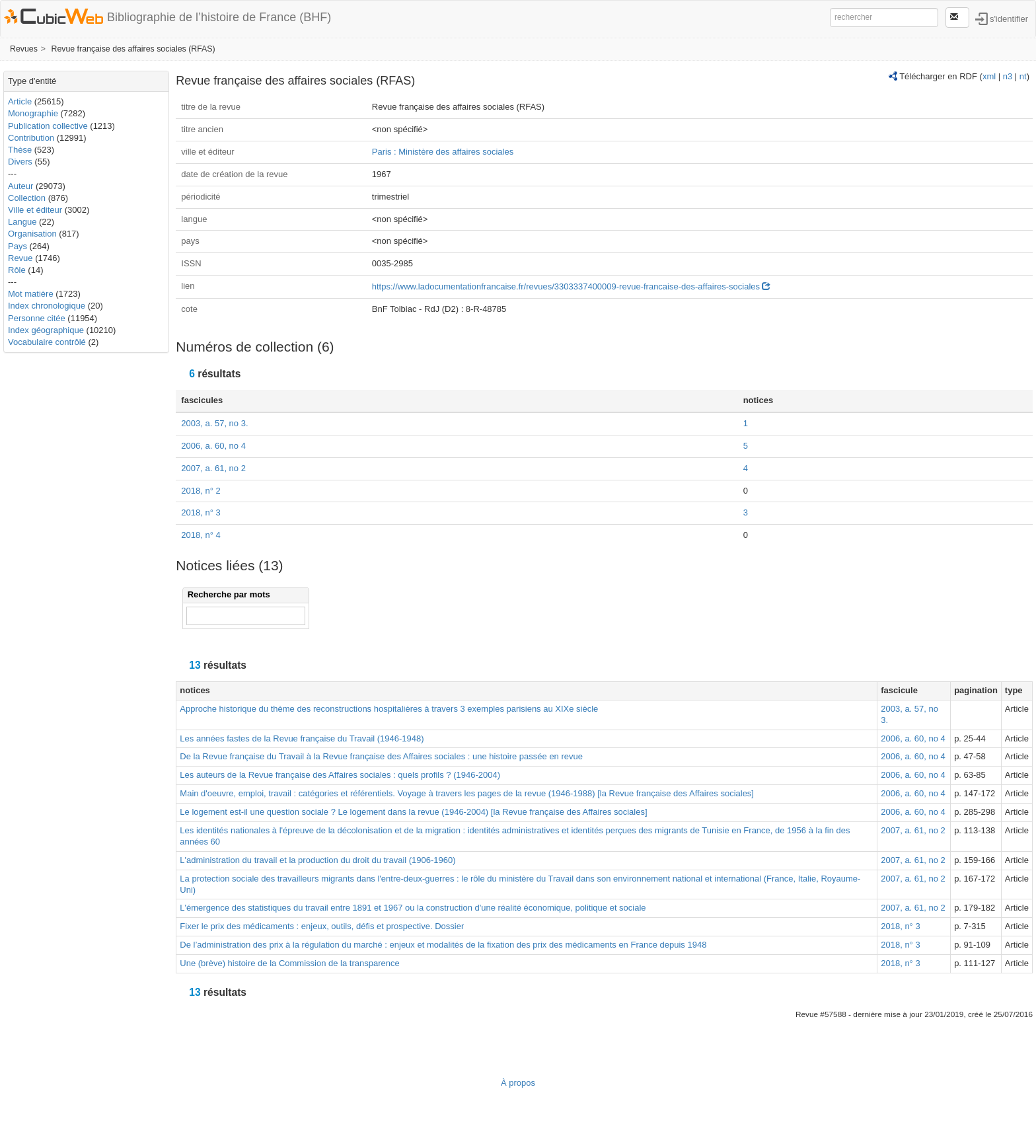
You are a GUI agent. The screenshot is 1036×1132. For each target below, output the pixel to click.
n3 (1007, 76)
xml (989, 76)
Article (20, 101)
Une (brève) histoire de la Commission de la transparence (289, 963)
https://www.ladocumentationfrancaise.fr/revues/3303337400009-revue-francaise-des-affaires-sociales (571, 286)
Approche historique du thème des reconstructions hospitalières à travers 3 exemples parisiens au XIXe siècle (389, 709)
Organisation (32, 234)
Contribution (31, 138)
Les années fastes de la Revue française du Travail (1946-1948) (302, 738)
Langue (22, 222)
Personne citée (36, 318)
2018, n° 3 (200, 512)
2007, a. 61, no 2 (213, 468)
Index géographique (46, 330)
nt (1023, 76)
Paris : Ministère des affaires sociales (442, 152)
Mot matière (31, 294)
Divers (20, 162)
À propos (518, 1083)
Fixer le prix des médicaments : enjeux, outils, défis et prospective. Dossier (322, 926)
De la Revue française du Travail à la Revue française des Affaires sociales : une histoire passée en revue (381, 756)
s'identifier (1009, 18)
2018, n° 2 (200, 491)
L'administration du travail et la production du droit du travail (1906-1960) (317, 860)
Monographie (33, 113)
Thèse (20, 150)
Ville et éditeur (36, 210)
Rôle (17, 270)
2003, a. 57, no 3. (214, 423)
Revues (24, 49)
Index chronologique (46, 306)
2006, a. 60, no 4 (213, 446)
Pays (17, 246)
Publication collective (48, 126)
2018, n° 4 (200, 535)
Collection (27, 198)
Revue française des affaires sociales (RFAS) (133, 49)
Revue (20, 258)
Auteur (20, 186)
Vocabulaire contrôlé (47, 342)
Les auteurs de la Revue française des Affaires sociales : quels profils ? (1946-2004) (340, 775)
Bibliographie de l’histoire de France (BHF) (219, 17)
